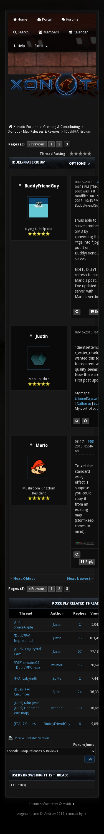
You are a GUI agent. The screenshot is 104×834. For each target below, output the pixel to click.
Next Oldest (24, 578)
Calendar (78, 32)
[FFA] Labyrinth (25, 678)
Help (19, 46)
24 (80, 692)
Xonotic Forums (26, 127)
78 (80, 638)
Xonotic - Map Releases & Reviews (34, 131)
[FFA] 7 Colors (25, 724)
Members (48, 32)
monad (57, 708)
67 (80, 651)
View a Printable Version (32, 738)
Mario (42, 445)
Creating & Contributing (61, 127)
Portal (44, 19)
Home (20, 19)
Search (21, 32)
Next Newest (79, 578)
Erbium (80, 398)
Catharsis (84, 403)
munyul (57, 665)
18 (80, 665)
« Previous (37, 144)
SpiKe (56, 678)
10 (80, 708)
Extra (39, 46)
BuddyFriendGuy (42, 186)
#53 (90, 442)
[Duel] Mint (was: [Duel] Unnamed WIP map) (27, 708)
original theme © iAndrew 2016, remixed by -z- (52, 814)
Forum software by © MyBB (50, 804)
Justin (41, 336)
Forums (69, 19)
